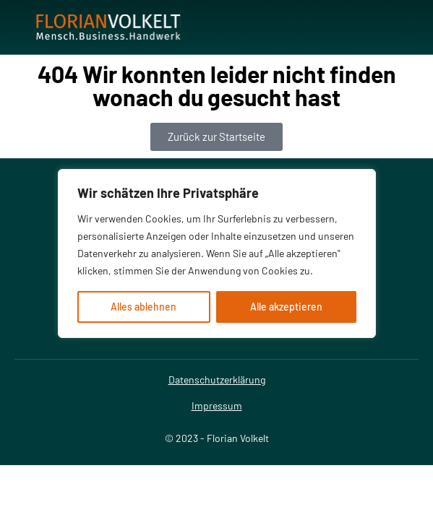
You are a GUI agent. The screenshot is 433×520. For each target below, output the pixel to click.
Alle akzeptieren (286, 306)
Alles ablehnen (143, 306)
